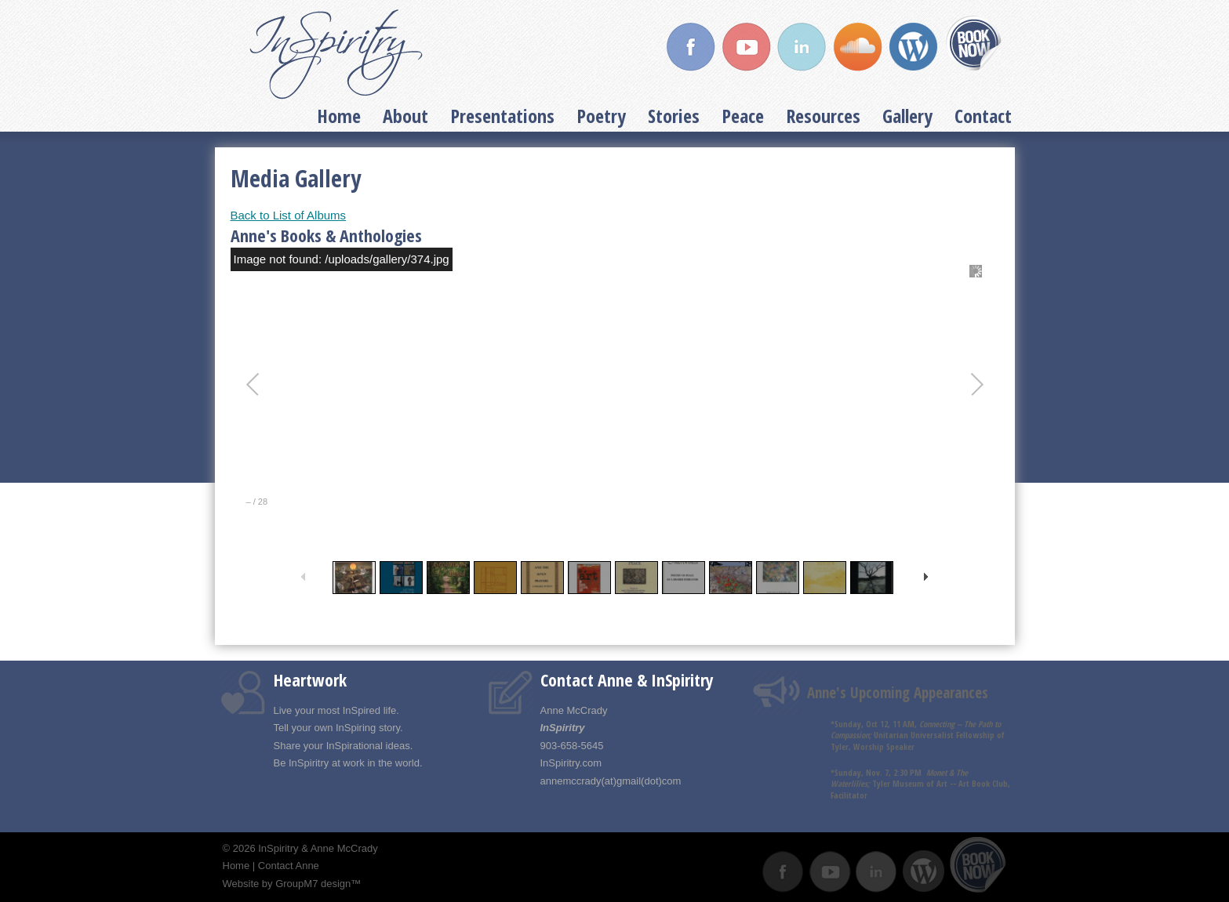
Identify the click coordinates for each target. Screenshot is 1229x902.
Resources (823, 116)
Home (339, 116)
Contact (983, 116)
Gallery (907, 116)
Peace (743, 116)
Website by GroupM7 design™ (292, 883)
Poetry (601, 116)
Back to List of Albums (289, 215)
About (405, 116)
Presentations (502, 116)
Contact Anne (288, 865)
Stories (674, 116)
